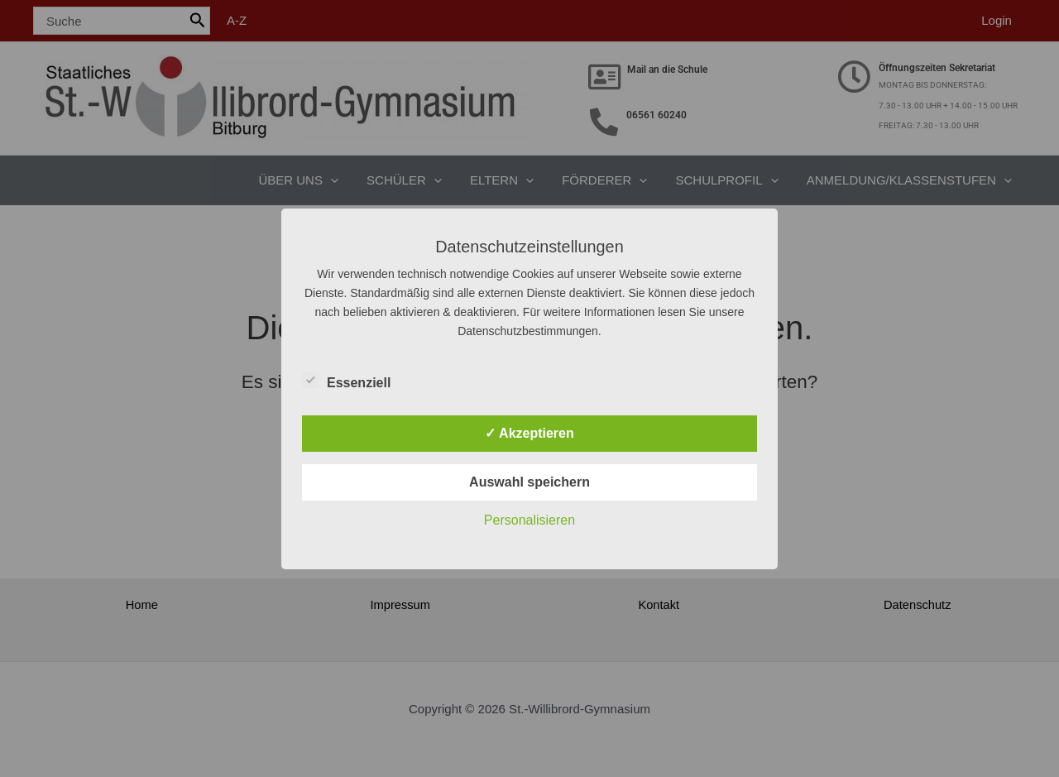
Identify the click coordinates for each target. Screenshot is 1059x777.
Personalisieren (529, 520)
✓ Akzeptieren (529, 433)
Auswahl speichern (529, 482)
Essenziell (346, 380)
